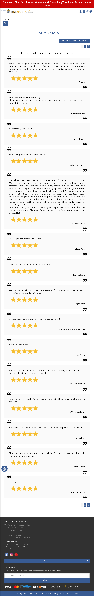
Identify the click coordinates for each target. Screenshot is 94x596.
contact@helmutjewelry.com (22, 537)
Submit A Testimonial (74, 41)
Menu (65, 560)
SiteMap (76, 594)
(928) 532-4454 (17, 531)
